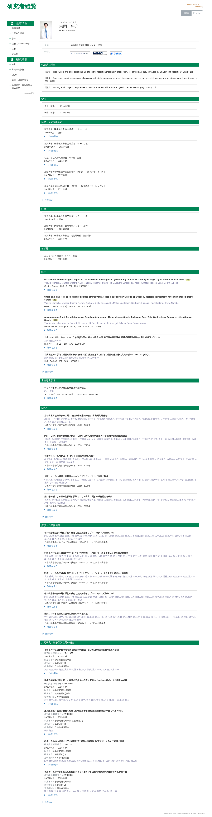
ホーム (172, 13)
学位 (14, 38)
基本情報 (16, 28)
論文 (14, 64)
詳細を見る (51, 136)
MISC (14, 75)
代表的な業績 (18, 33)
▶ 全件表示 (47, 200)
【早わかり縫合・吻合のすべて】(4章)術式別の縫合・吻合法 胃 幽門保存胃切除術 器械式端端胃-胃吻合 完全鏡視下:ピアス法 (102, 337)
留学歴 (15, 54)
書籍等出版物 (18, 69)
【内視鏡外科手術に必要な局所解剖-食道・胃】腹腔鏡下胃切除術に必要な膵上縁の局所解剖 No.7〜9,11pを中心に (97, 354)
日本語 (186, 13)
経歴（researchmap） (22, 44)
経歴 (14, 49)
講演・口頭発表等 (20, 80)
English (197, 13)
